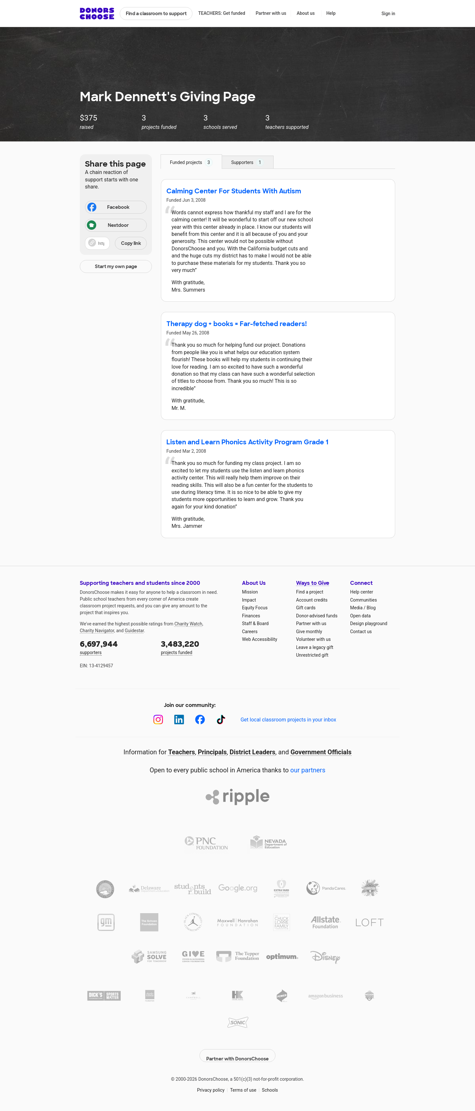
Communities (363, 600)
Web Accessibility (259, 639)
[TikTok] (221, 719)
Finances (251, 615)
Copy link (131, 243)
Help (331, 13)
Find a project (309, 591)
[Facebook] (200, 719)
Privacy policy (210, 1085)
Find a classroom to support (156, 13)
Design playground (368, 623)
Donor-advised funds (317, 615)
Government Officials (321, 752)
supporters (116, 647)
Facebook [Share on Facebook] (107, 208)
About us (306, 13)
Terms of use (243, 1085)
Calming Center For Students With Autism (233, 191)
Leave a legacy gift (314, 647)
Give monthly (309, 631)
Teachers (181, 752)
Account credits (312, 600)
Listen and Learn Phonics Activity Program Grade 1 (247, 442)
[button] (116, 243)
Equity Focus (254, 607)
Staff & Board (255, 623)
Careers (249, 631)
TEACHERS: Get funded (221, 13)
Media (356, 607)
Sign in (388, 13)
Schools (270, 1085)
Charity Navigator (97, 630)
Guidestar (134, 630)
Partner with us (271, 13)
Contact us (361, 631)
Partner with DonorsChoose (237, 1051)
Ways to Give (312, 583)
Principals (212, 752)
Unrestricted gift (312, 655)
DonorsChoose (97, 13)
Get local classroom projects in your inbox (288, 720)
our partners (307, 770)
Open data (360, 615)
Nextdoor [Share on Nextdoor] (108, 225)
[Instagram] (158, 719)
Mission (250, 591)
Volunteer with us (313, 639)
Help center (361, 591)
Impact (249, 600)
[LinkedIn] (179, 719)
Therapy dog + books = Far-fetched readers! (236, 324)
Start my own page (116, 266)
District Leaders (252, 752)
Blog (371, 607)
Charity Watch (188, 623)
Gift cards (306, 607)
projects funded (197, 647)
